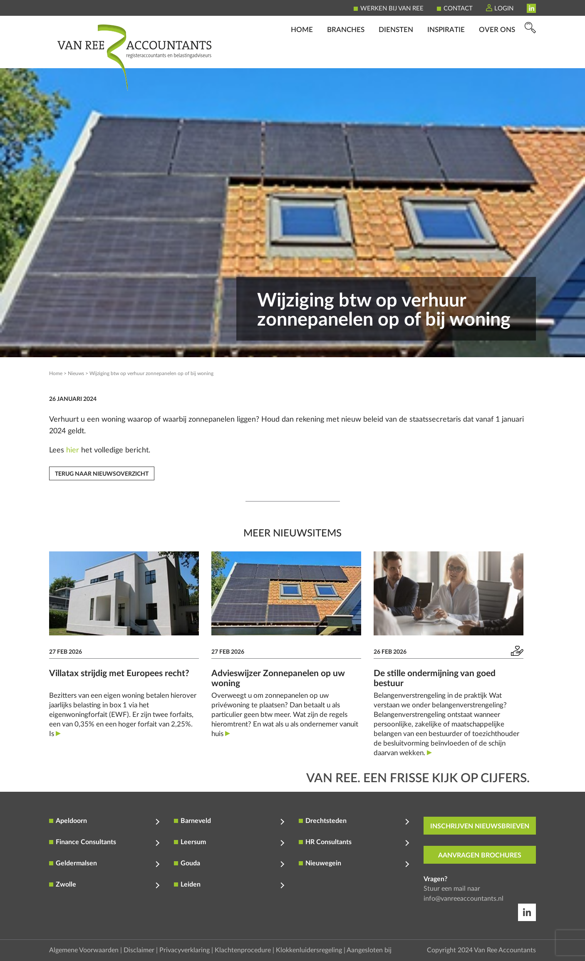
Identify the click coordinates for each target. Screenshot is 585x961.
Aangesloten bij (369, 950)
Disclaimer (139, 950)
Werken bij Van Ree (392, 8)
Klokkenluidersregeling (309, 950)
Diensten (396, 56)
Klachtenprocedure (243, 950)
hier (72, 450)
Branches (345, 56)
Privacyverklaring (184, 950)
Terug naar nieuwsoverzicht (102, 474)
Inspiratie (446, 56)
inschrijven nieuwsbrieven (479, 826)
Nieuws (76, 373)
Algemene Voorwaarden (84, 950)
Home (302, 56)
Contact (458, 8)
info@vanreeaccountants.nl (463, 898)
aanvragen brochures (479, 855)
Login (503, 8)
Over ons (497, 56)
